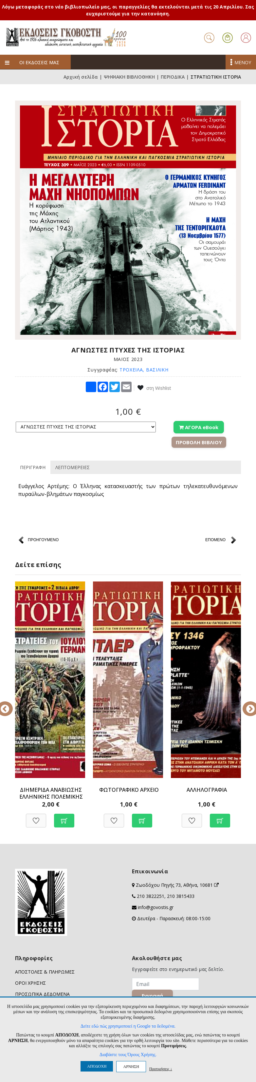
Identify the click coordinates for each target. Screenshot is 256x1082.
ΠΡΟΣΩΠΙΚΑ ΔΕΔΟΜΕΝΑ (42, 994)
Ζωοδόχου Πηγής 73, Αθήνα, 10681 (177, 885)
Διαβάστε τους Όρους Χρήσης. (128, 1054)
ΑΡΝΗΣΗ (131, 1066)
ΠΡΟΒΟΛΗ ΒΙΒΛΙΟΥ (199, 442)
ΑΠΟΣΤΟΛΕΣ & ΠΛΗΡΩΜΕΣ (45, 972)
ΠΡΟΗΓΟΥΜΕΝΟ (43, 540)
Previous (10, 704)
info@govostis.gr (156, 907)
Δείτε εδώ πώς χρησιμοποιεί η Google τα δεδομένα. (128, 1026)
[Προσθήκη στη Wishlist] (36, 817)
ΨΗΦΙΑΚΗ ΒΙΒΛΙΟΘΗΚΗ (129, 77)
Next (246, 704)
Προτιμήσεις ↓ (160, 1069)
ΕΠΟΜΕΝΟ (215, 540)
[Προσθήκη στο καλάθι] (64, 817)
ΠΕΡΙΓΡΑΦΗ (33, 467)
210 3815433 (180, 896)
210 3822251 (150, 896)
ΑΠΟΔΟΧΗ (96, 1066)
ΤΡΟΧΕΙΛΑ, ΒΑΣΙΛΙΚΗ (144, 370)
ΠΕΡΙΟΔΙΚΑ (173, 77)
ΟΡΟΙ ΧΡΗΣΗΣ (30, 983)
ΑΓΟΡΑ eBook (198, 427)
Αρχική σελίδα (81, 77)
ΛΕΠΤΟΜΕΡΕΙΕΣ (72, 467)
